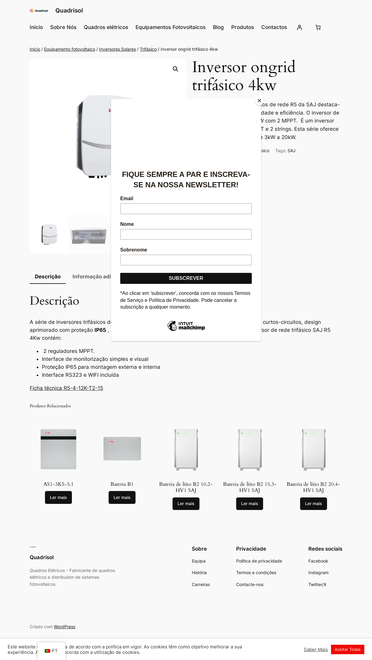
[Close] (259, 100)
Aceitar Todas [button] (348, 649)
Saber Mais (316, 649)
